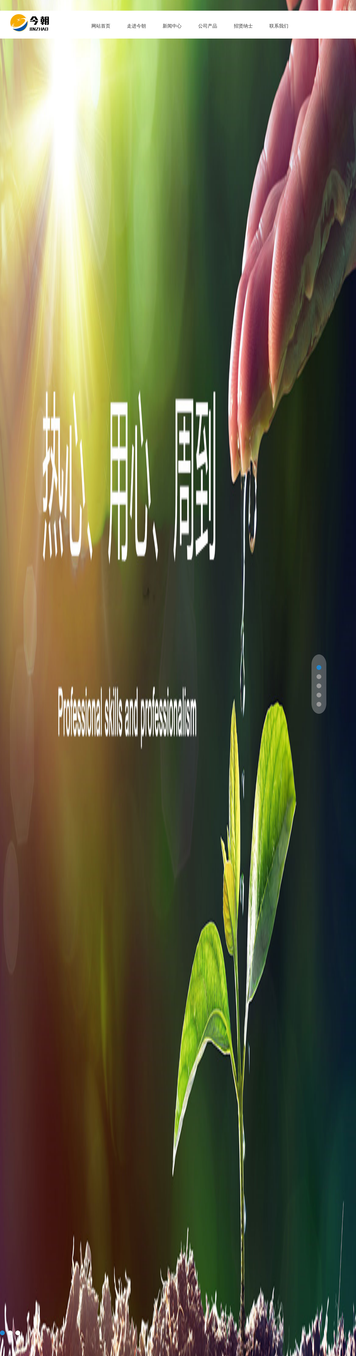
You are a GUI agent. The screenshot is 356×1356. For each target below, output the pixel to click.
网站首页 (100, 25)
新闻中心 (172, 25)
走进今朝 (136, 25)
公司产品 (207, 25)
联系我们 (278, 25)
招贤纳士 (243, 25)
